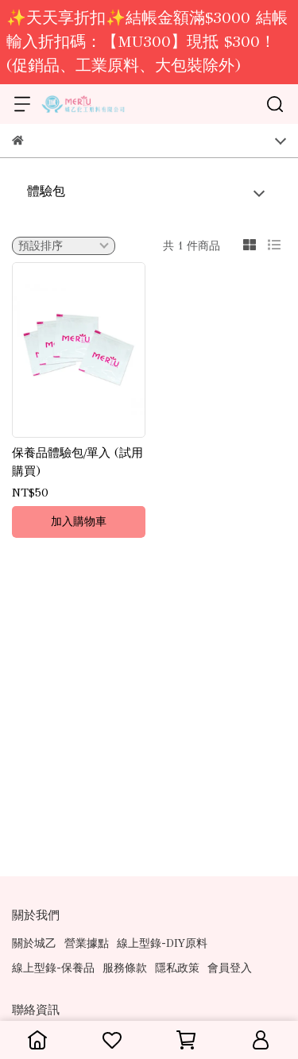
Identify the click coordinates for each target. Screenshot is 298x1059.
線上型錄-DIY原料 (162, 943)
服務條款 (125, 968)
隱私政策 (177, 968)
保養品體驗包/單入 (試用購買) (77, 462)
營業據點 (86, 943)
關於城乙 (34, 943)
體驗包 (46, 191)
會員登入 (229, 968)
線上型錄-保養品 (53, 968)
